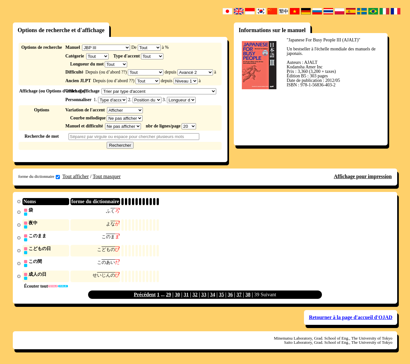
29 (168, 296)
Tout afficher (75, 176)
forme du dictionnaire (39, 176)
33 (203, 296)
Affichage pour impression (363, 176)
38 (247, 296)
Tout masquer (106, 176)
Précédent (145, 296)
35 (221, 296)
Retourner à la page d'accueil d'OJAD (350, 319)
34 (212, 296)
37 (239, 296)
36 (230, 296)
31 (186, 296)
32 (195, 296)
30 (177, 296)
